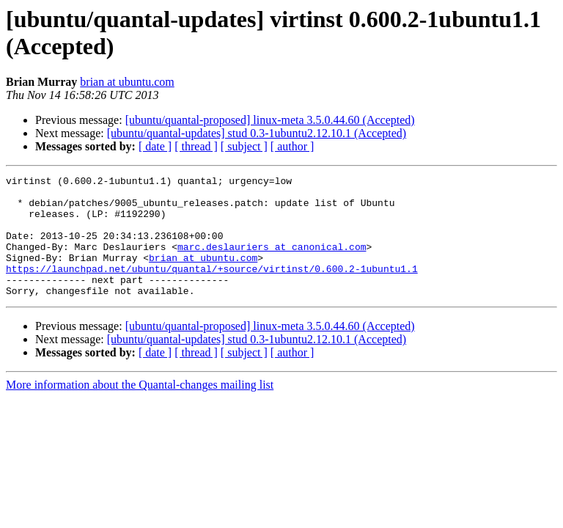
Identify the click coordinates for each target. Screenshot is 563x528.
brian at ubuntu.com (127, 82)
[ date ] (155, 146)
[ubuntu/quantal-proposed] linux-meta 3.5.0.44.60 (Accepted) (270, 120)
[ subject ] (244, 146)
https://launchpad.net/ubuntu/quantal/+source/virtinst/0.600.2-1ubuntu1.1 (212, 288)
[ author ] (292, 146)
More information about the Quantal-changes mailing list (139, 409)
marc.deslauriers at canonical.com (271, 261)
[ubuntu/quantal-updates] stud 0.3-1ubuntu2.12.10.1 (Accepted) (256, 133)
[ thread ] (196, 146)
